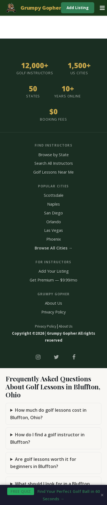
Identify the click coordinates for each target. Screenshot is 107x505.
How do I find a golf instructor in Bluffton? (47, 438)
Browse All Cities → (53, 248)
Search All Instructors (53, 163)
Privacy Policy (53, 312)
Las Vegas (53, 230)
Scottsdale (53, 195)
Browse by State (53, 154)
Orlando (53, 221)
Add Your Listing (54, 271)
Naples (53, 204)
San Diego (53, 213)
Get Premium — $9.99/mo (53, 280)
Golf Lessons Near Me (53, 172)
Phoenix (53, 239)
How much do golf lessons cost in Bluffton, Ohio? (48, 413)
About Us (53, 303)
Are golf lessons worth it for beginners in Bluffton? (43, 462)
